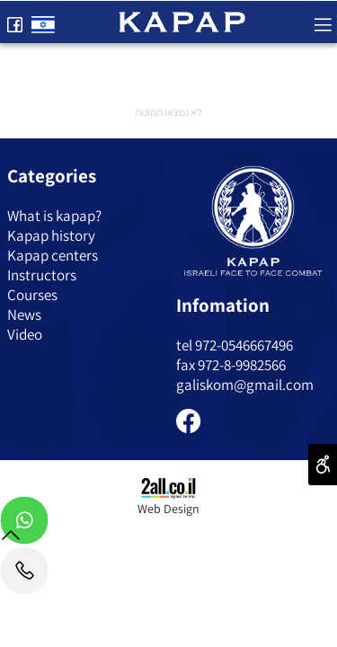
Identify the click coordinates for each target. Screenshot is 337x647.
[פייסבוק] (14, 20)
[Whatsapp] (24, 524)
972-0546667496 (244, 345)
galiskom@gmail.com (245, 384)
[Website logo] (182, 20)
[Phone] (24, 575)
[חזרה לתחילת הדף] (11, 539)
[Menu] (323, 20)
